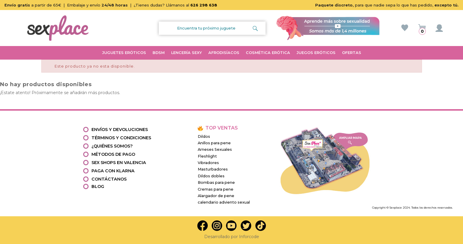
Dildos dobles (211, 176)
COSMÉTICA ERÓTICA (268, 52)
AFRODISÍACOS (223, 52)
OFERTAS (351, 52)
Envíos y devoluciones (119, 129)
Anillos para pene (214, 143)
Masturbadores (213, 169)
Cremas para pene (215, 189)
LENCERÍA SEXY (186, 52)
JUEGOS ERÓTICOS (316, 52)
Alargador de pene (216, 196)
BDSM (159, 52)
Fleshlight (207, 156)
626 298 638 (203, 5)
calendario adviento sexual (224, 202)
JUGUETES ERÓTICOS (124, 52)
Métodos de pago (113, 154)
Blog (97, 186)
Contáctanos (109, 179)
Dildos (204, 136)
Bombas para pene (216, 182)
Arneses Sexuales (215, 149)
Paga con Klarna (113, 170)
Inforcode (249, 236)
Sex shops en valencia (118, 162)
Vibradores (208, 163)
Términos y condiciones (121, 137)
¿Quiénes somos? (112, 146)
